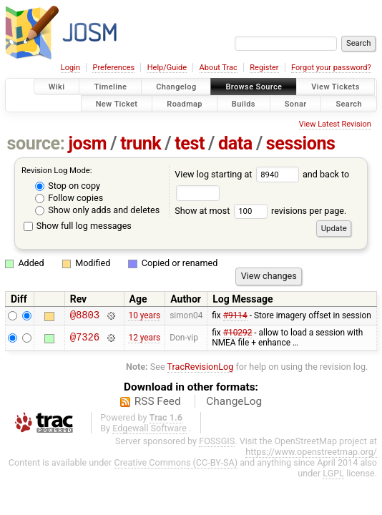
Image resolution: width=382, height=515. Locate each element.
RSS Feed (157, 403)
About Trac (218, 67)
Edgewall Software (149, 430)
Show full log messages (78, 225)
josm (87, 143)
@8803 (84, 316)
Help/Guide (167, 67)
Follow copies (69, 197)
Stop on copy (67, 185)
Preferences (113, 67)
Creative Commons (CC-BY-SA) (175, 464)
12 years (144, 340)
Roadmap (184, 103)
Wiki (57, 87)
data (235, 143)
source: (36, 143)
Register (264, 67)
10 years (144, 317)
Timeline (110, 87)
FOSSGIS (217, 443)
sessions (301, 143)
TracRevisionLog (200, 368)
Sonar (296, 103)
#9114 (235, 317)
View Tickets (335, 87)
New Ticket (117, 103)
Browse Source (253, 87)
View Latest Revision (335, 124)
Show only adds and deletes (97, 210)
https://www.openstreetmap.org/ (311, 453)
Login (70, 67)
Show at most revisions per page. (260, 210)
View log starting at (239, 174)
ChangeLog (234, 403)
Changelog (176, 87)
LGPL (333, 475)
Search (349, 103)
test (190, 143)
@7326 (84, 340)
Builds (243, 103)
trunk (140, 143)
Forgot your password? (331, 67)
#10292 (238, 335)
